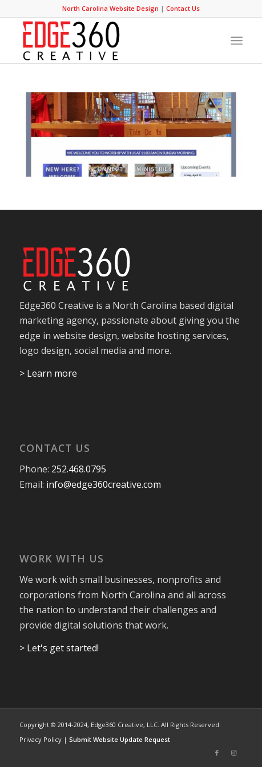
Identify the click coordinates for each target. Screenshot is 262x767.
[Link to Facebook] (216, 752)
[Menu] (237, 40)
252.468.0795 (78, 469)
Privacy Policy (40, 739)
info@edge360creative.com (103, 484)
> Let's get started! (59, 648)
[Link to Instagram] (234, 752)
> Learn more (48, 373)
